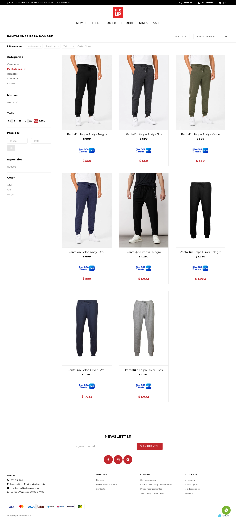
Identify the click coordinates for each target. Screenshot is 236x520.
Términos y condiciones (152, 493)
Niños (143, 23)
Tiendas (100, 480)
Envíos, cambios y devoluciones (156, 484)
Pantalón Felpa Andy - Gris (144, 134)
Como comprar (148, 480)
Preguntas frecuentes (151, 488)
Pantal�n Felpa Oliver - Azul (87, 370)
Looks (96, 23)
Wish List (189, 493)
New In (81, 23)
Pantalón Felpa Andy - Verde (200, 134)
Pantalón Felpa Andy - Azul (86, 252)
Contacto (100, 488)
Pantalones (51, 46)
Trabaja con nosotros (106, 484)
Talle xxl (67, 46)
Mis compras (191, 484)
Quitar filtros (84, 46)
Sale (156, 23)
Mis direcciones (192, 488)
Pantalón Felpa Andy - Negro (87, 134)
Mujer (111, 23)
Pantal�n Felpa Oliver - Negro (200, 252)
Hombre (127, 23)
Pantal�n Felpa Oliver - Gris (144, 370)
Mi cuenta (190, 480)
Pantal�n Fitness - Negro (143, 252)
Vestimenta (33, 46)
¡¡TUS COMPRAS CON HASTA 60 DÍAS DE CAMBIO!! (39, 2)
